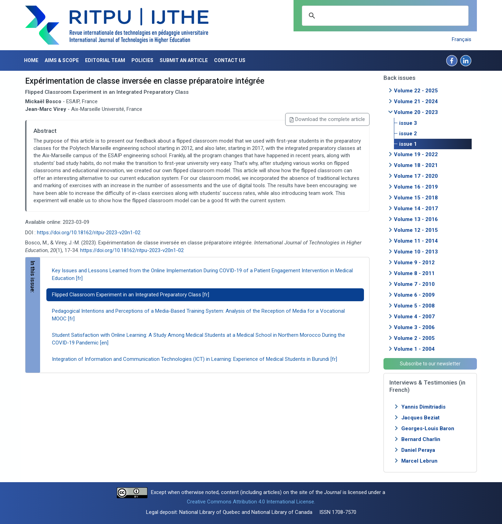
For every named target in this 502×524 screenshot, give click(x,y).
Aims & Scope (62, 60)
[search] (384, 16)
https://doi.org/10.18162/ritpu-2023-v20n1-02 (88, 232)
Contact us (229, 60)
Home (31, 60)
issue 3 (408, 123)
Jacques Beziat (420, 418)
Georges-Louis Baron (427, 428)
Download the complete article (327, 119)
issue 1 (408, 144)
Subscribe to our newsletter (430, 363)
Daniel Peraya (418, 450)
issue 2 (408, 133)
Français (461, 39)
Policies (142, 60)
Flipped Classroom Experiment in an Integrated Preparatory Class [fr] (130, 294)
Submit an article (184, 60)
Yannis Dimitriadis (423, 407)
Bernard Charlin (420, 439)
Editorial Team (105, 60)
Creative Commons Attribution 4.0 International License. (251, 502)
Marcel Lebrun (419, 461)
